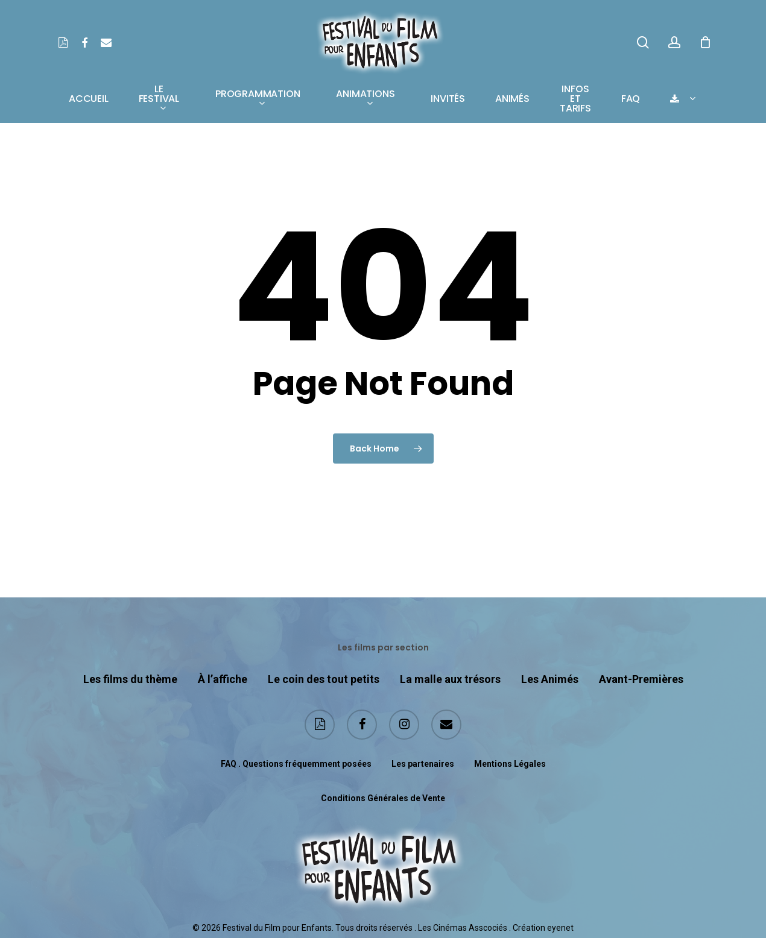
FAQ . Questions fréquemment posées (296, 764)
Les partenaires (422, 764)
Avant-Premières (641, 679)
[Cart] (705, 42)
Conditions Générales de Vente (383, 798)
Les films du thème (130, 679)
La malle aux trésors (450, 679)
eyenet (560, 928)
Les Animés (549, 679)
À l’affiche (222, 679)
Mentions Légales (510, 764)
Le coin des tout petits (323, 679)
